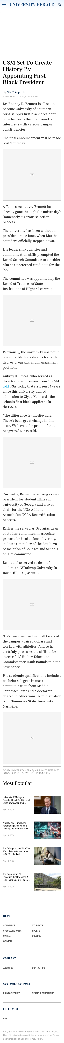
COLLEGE (36, 935)
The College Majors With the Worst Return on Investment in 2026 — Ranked (16, 851)
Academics (9, 925)
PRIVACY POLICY (11, 993)
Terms (56, 1035)
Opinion (7, 941)
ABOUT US (8, 967)
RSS (5, 1018)
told (6, 386)
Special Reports (12, 930)
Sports (36, 930)
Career (7, 935)
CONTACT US (38, 967)
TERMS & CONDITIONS (43, 993)
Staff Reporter (17, 92)
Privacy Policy (35, 1039)
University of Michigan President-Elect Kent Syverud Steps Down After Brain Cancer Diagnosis (16, 800)
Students (37, 925)
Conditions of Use (15, 1039)
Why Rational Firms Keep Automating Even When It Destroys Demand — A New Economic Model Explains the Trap (15, 826)
